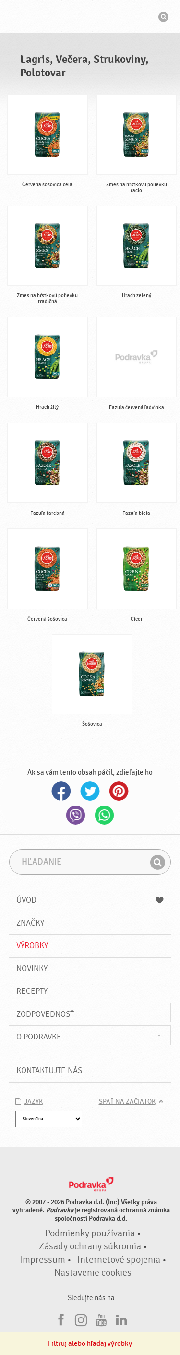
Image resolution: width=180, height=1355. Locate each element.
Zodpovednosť (45, 1014)
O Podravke (38, 1036)
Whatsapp (104, 815)
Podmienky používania (90, 1233)
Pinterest (119, 791)
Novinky (32, 968)
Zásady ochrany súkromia (90, 1246)
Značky (30, 923)
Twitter (90, 791)
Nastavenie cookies (93, 1273)
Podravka (90, 17)
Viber (75, 815)
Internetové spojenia (118, 1260)
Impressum (42, 1260)
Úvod (90, 899)
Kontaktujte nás (49, 1070)
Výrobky (32, 945)
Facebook (61, 791)
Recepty (32, 991)
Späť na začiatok (127, 1102)
